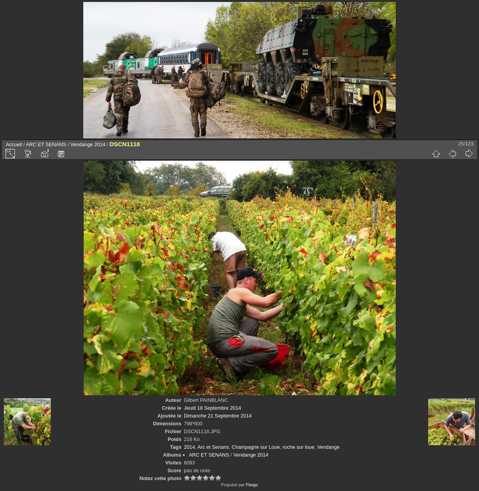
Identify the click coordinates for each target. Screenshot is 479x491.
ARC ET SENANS (46, 144)
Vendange (328, 447)
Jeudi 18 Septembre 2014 (212, 408)
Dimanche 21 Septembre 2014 (218, 416)
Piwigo (252, 484)
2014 (189, 447)
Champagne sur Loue (256, 447)
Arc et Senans (213, 447)
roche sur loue (298, 447)
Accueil (14, 144)
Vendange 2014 (88, 144)
